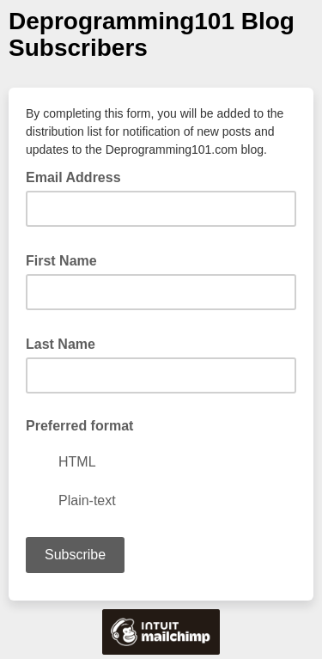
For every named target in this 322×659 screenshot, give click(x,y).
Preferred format (79, 425)
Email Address (78, 176)
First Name (66, 259)
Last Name (66, 342)
